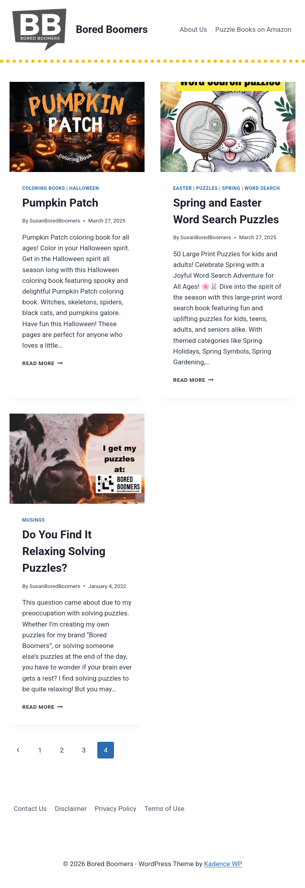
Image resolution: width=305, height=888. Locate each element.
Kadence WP (223, 864)
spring (231, 188)
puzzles (207, 188)
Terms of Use (165, 809)
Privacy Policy (116, 809)
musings (33, 520)
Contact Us (30, 809)
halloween (84, 188)
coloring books (43, 188)
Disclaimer (71, 809)
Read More (42, 363)
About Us (193, 29)
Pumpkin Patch (60, 202)
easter (182, 188)
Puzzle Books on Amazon (253, 29)
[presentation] (77, 127)
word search (262, 188)
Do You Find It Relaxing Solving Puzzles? (64, 551)
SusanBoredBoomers (54, 220)
